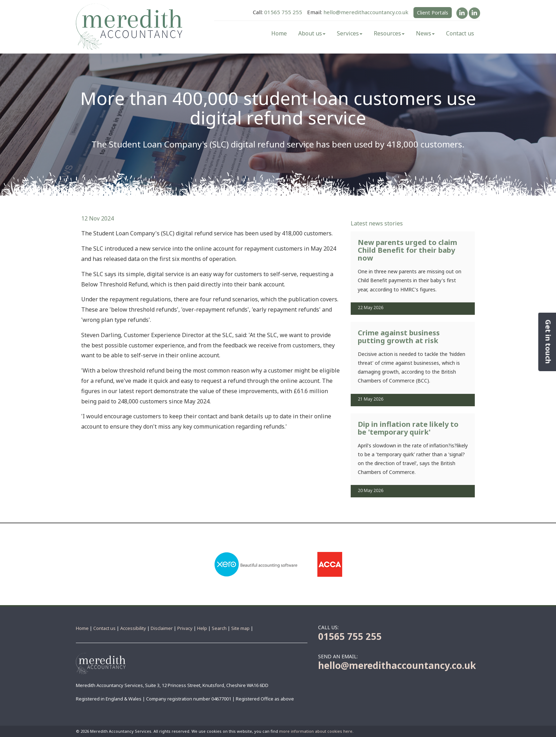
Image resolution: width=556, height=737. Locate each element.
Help (202, 628)
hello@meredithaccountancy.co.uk (365, 12)
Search (219, 628)
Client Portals (432, 12)
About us (312, 33)
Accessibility (133, 628)
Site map (240, 628)
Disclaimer (162, 628)
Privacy (185, 628)
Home (279, 33)
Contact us (460, 33)
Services (349, 33)
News (425, 33)
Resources (389, 33)
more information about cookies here (315, 731)
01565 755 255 (283, 12)
